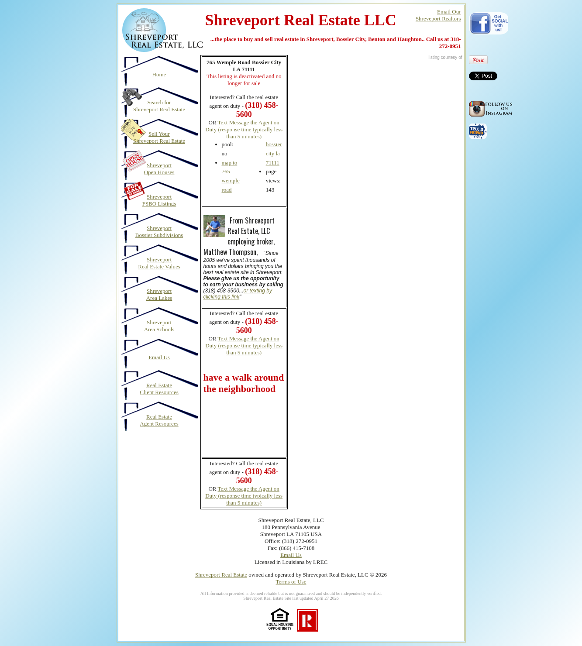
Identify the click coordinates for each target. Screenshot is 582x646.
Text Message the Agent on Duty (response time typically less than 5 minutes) (243, 129)
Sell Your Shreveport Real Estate (159, 137)
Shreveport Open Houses (159, 168)
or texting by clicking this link (237, 294)
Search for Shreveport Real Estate (159, 106)
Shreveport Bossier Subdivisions (159, 231)
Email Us (159, 357)
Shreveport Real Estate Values (159, 263)
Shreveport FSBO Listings (159, 200)
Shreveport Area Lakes (159, 294)
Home (159, 74)
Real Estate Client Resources (159, 388)
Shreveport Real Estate (221, 574)
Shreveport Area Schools (159, 326)
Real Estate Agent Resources (159, 420)
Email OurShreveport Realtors (438, 15)
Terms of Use (291, 581)
